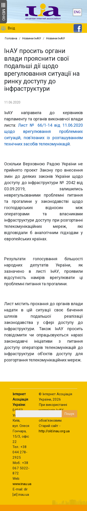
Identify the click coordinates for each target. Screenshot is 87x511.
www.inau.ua (22, 484)
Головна (11, 38)
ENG (77, 12)
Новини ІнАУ (31, 38)
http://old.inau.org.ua (54, 431)
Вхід (11, 28)
